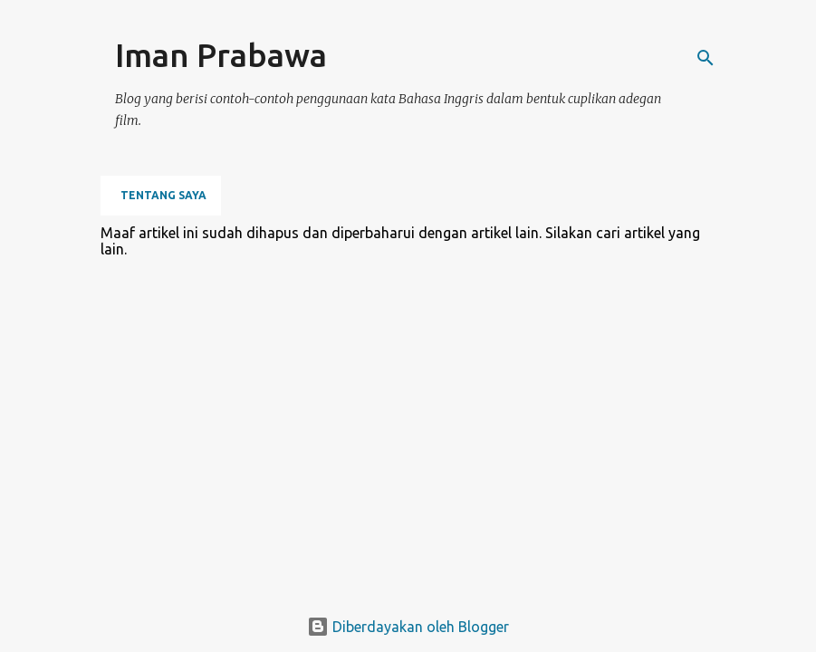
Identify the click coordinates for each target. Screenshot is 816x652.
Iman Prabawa (221, 54)
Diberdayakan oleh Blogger (408, 626)
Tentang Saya (163, 195)
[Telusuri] (705, 58)
